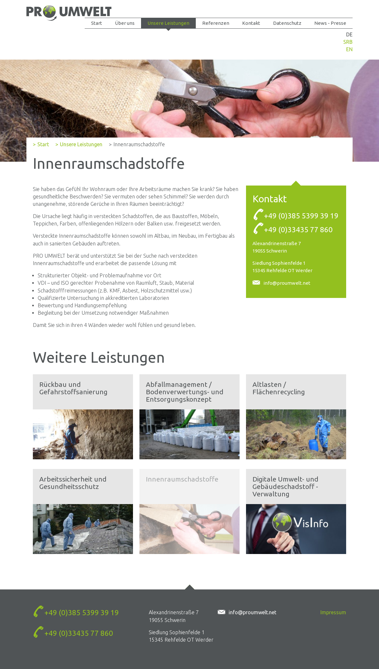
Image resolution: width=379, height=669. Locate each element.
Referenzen (215, 23)
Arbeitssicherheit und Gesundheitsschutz (73, 482)
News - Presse (330, 23)
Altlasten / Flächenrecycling (278, 388)
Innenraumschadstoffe (182, 479)
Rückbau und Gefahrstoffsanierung (73, 388)
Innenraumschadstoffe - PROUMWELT (68, 14)
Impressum (333, 612)
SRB (348, 42)
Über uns (125, 23)
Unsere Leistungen (168, 23)
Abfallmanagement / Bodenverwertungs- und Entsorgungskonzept (184, 391)
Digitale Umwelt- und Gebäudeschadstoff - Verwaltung (285, 486)
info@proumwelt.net (286, 283)
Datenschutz (287, 23)
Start (96, 23)
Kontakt (251, 23)
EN (349, 49)
